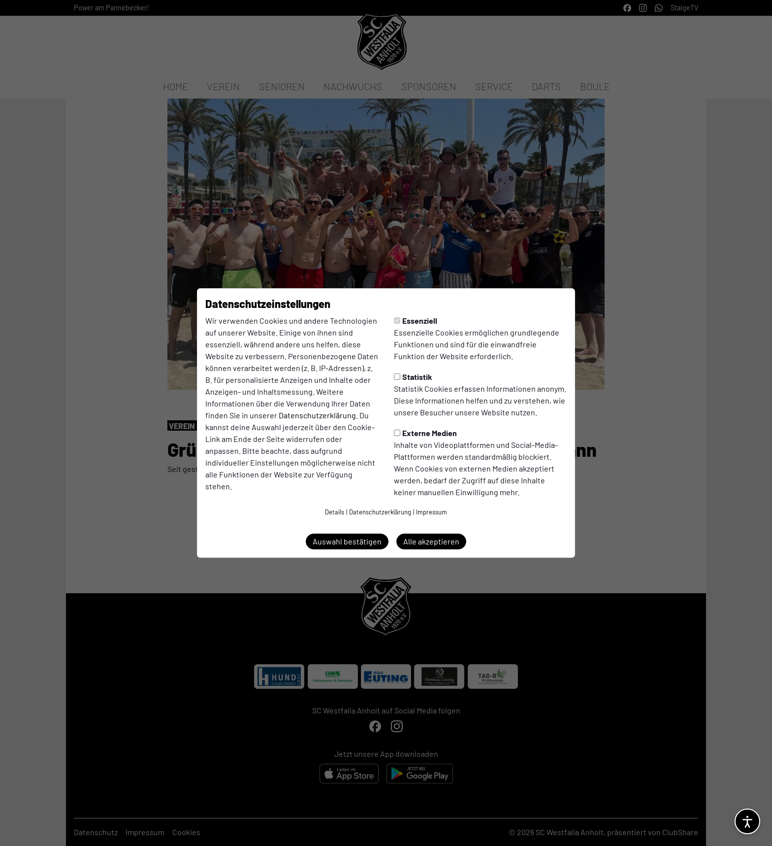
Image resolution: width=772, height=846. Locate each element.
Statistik (413, 376)
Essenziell (415, 320)
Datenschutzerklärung (317, 415)
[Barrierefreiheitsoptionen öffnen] (747, 821)
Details (334, 512)
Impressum (431, 512)
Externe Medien (425, 433)
